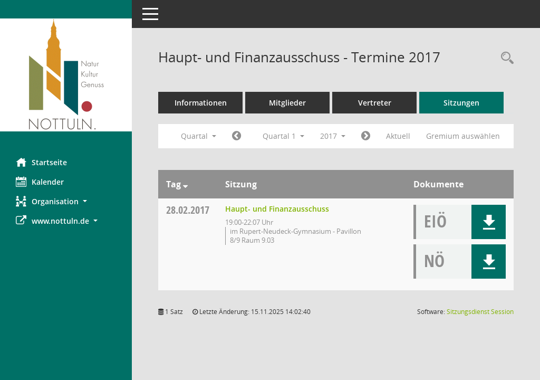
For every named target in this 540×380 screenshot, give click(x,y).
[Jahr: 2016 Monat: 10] (236, 136)
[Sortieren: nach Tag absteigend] (185, 184)
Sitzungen (461, 103)
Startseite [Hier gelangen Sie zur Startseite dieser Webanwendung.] (41, 162)
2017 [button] (332, 136)
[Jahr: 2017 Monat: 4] (365, 136)
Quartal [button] (198, 136)
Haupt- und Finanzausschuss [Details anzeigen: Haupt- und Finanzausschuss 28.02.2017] (277, 209)
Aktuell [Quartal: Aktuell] (398, 136)
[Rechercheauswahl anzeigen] (505, 58)
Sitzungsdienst (480, 311)
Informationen (201, 103)
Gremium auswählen (463, 136)
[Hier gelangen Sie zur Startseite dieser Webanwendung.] (66, 74)
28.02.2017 (187, 210)
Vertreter (374, 103)
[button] (66, 201)
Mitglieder (287, 103)
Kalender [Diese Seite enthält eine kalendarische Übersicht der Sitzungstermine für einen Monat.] (40, 181)
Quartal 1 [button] (283, 136)
